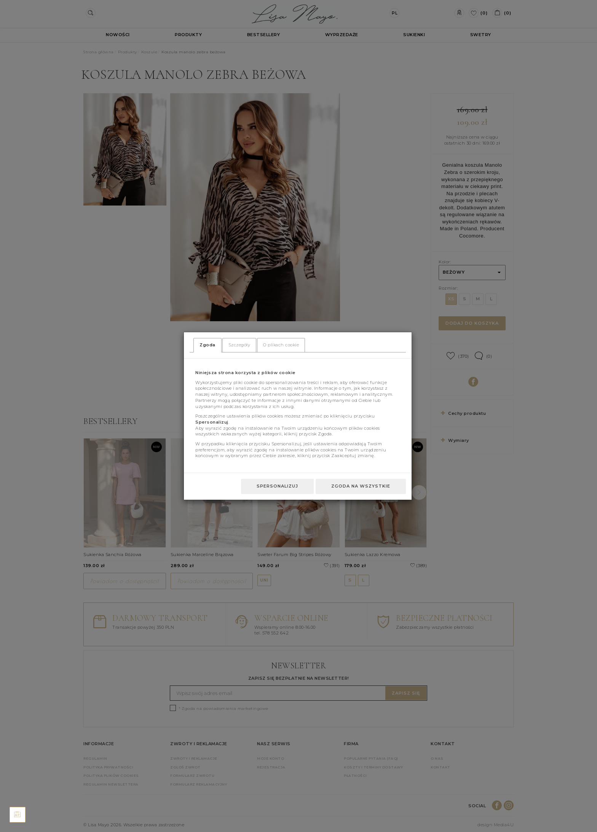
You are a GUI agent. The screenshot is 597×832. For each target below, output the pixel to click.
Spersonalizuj (277, 486)
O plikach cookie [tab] (281, 344)
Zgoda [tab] (207, 344)
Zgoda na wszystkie (360, 486)
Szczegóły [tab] (239, 344)
